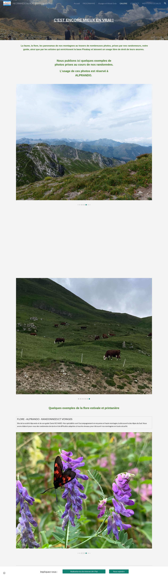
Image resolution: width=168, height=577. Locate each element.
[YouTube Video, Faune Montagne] (84, 241)
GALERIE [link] (123, 3)
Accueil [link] (77, 3)
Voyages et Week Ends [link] (107, 3)
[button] (165, 3)
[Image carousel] (84, 144)
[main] (84, 20)
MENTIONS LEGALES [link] (151, 3)
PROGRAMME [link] (89, 3)
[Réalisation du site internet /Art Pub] (84, 571)
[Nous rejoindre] (119, 571)
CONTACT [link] (134, 3)
